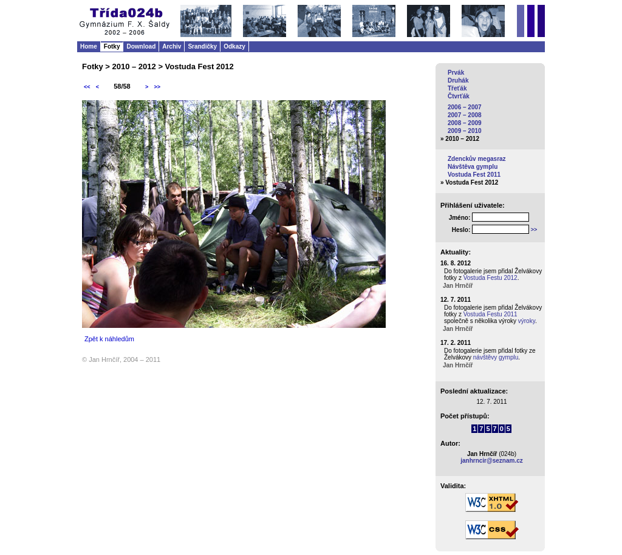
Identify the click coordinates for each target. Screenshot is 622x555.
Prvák (456, 72)
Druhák (458, 80)
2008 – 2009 (465, 123)
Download (141, 46)
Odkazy (234, 46)
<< (87, 87)
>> (157, 87)
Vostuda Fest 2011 (474, 174)
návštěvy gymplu (495, 357)
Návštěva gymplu (472, 166)
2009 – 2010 (465, 131)
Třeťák (457, 88)
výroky (526, 321)
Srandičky (202, 46)
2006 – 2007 (465, 107)
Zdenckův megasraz (477, 158)
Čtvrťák (459, 96)
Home (88, 46)
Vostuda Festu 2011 (490, 314)
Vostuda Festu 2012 (490, 277)
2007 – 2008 (465, 115)
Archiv (171, 46)
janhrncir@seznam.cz (491, 460)
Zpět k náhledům (109, 338)
